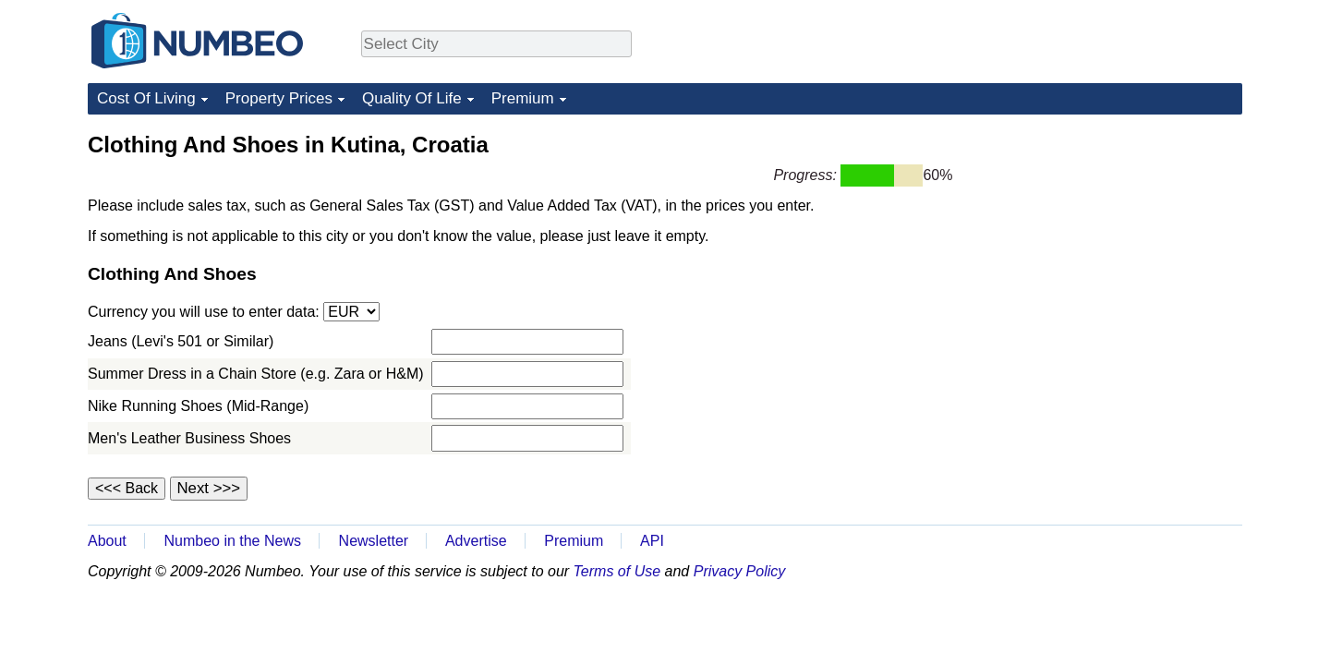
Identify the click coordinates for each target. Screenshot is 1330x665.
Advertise (476, 541)
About (107, 541)
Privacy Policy (740, 571)
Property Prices (278, 98)
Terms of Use (617, 571)
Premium (522, 98)
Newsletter (374, 541)
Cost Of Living (146, 98)
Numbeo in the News (232, 541)
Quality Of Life (412, 98)
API (652, 541)
